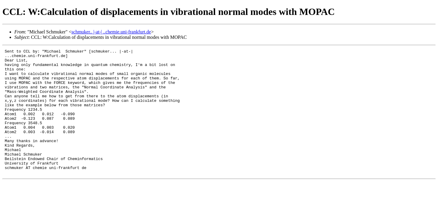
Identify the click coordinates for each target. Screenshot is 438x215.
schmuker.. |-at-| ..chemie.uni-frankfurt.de (111, 31)
